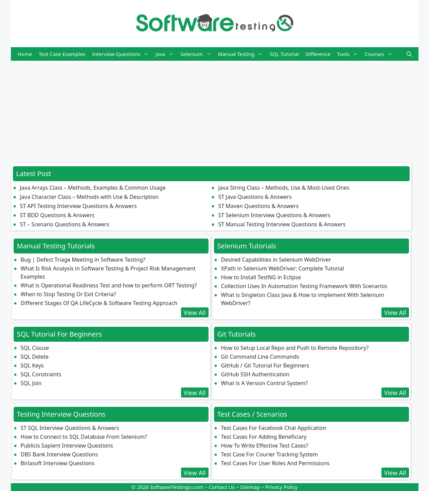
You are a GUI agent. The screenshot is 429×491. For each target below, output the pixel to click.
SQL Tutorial (284, 54)
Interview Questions (122, 54)
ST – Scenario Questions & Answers (64, 224)
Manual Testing (242, 54)
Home (25, 54)
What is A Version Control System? (264, 383)
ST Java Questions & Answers (255, 197)
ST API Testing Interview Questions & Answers (78, 206)
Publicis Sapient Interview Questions (67, 445)
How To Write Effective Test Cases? (264, 445)
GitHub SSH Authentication (255, 374)
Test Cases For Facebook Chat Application (273, 428)
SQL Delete (35, 356)
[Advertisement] (214, 108)
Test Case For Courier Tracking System (269, 454)
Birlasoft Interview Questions (58, 463)
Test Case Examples (62, 54)
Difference (317, 54)
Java (166, 54)
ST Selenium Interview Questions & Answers (274, 215)
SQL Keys (32, 365)
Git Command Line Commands (260, 356)
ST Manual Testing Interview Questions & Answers (282, 224)
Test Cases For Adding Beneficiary (264, 436)
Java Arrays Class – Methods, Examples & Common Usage (93, 187)
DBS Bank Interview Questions (59, 454)
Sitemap (250, 487)
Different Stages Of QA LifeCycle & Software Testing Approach (99, 303)
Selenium (197, 54)
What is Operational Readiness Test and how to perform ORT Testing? (109, 285)
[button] (409, 54)
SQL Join (31, 383)
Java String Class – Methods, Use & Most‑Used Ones (284, 187)
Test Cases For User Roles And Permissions (275, 463)
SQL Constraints (41, 374)
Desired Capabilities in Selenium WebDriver (276, 259)
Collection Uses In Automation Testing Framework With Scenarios (304, 286)
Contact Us (222, 487)
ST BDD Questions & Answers (57, 215)
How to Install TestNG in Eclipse (261, 277)
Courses (380, 54)
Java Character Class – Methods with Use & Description (89, 197)
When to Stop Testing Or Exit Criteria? (68, 294)
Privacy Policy (281, 487)
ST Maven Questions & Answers (258, 206)
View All (195, 312)
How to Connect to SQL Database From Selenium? (84, 436)
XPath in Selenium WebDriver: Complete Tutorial (282, 268)
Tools (349, 54)
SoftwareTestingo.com (176, 487)
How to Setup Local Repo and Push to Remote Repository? (295, 348)
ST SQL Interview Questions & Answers (70, 428)
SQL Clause (35, 348)
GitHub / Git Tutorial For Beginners (265, 365)
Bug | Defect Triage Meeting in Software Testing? (83, 259)
